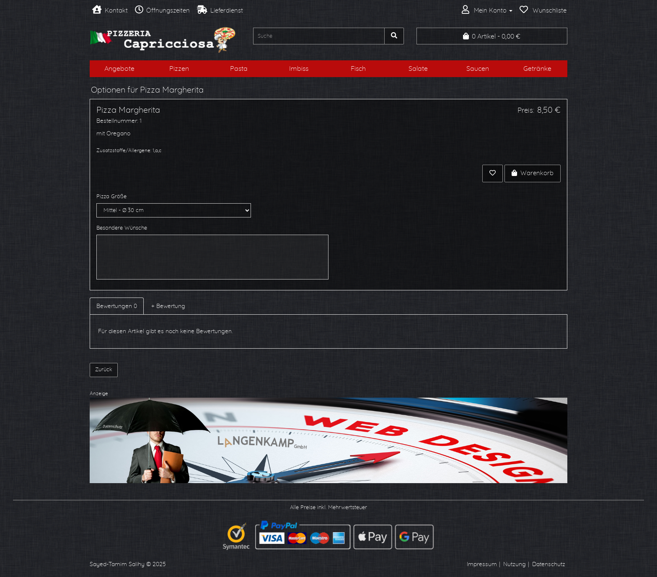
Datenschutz (548, 564)
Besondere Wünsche (121, 228)
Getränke (537, 68)
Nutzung (514, 564)
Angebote (119, 68)
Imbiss (298, 68)
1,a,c (157, 150)
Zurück (103, 370)
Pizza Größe (111, 196)
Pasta (239, 68)
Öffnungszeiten (162, 11)
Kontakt (110, 11)
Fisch (358, 68)
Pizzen (179, 68)
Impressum (482, 564)
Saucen (477, 68)
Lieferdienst (220, 11)
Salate (418, 68)
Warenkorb (533, 173)
